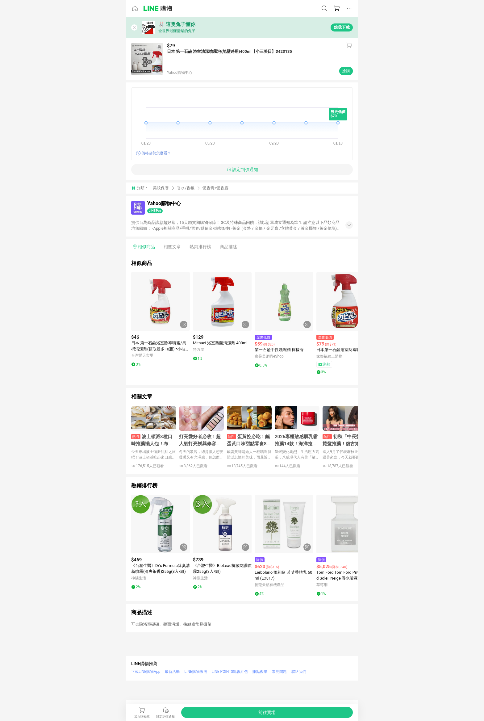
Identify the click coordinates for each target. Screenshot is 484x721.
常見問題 (279, 671)
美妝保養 (161, 188)
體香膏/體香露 (215, 188)
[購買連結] (267, 712)
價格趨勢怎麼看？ (156, 153)
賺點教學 (259, 671)
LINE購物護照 (195, 671)
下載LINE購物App (145, 671)
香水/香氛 (185, 188)
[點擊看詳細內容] (160, 301)
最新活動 (172, 671)
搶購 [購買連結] (346, 71)
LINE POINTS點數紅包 (230, 671)
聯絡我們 (298, 671)
